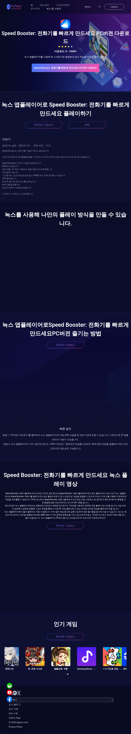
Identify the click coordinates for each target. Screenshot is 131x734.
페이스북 (13, 713)
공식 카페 (13, 709)
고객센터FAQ (62, 5)
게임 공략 (44, 5)
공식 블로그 (14, 704)
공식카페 (35, 8)
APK (87, 124)
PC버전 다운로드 (43, 124)
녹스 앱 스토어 (53, 8)
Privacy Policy (16, 726)
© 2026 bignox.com (18, 722)
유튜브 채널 (14, 718)
